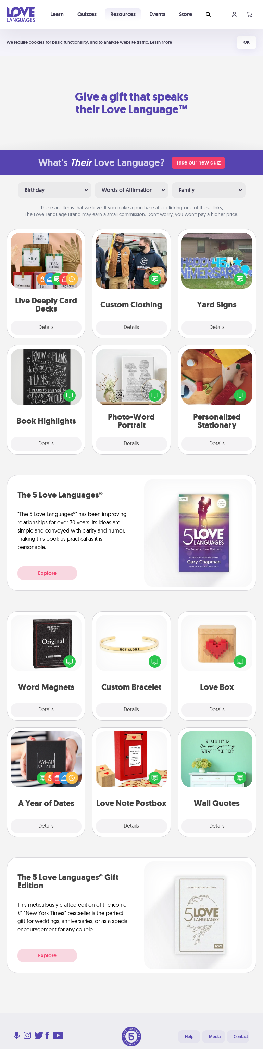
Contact (241, 1036)
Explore (47, 573)
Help (189, 1036)
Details (46, 327)
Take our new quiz (198, 162)
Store (185, 14)
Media (215, 1036)
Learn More (161, 42)
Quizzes (87, 14)
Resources (123, 14)
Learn (57, 14)
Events (157, 14)
